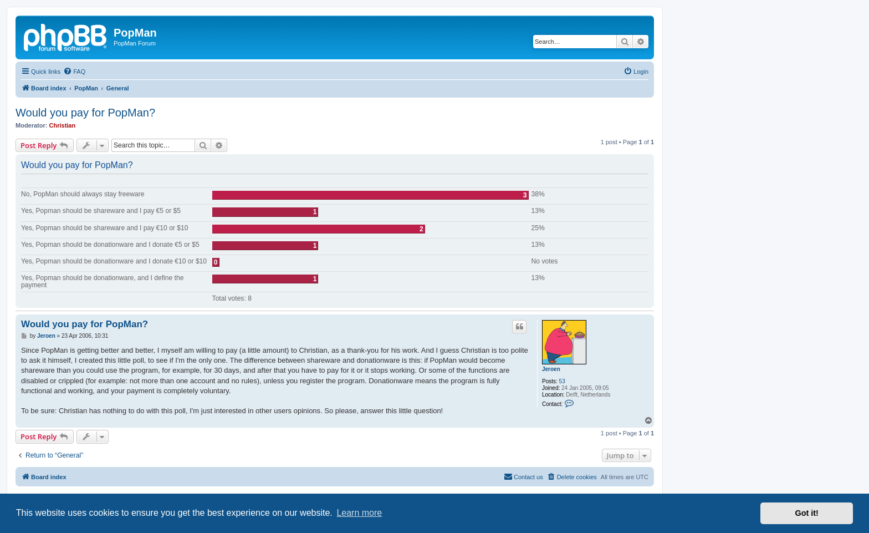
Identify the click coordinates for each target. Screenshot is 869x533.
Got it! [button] (807, 513)
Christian (62, 125)
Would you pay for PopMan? (85, 112)
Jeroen (551, 369)
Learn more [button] (359, 512)
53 (562, 381)
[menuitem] (74, 71)
